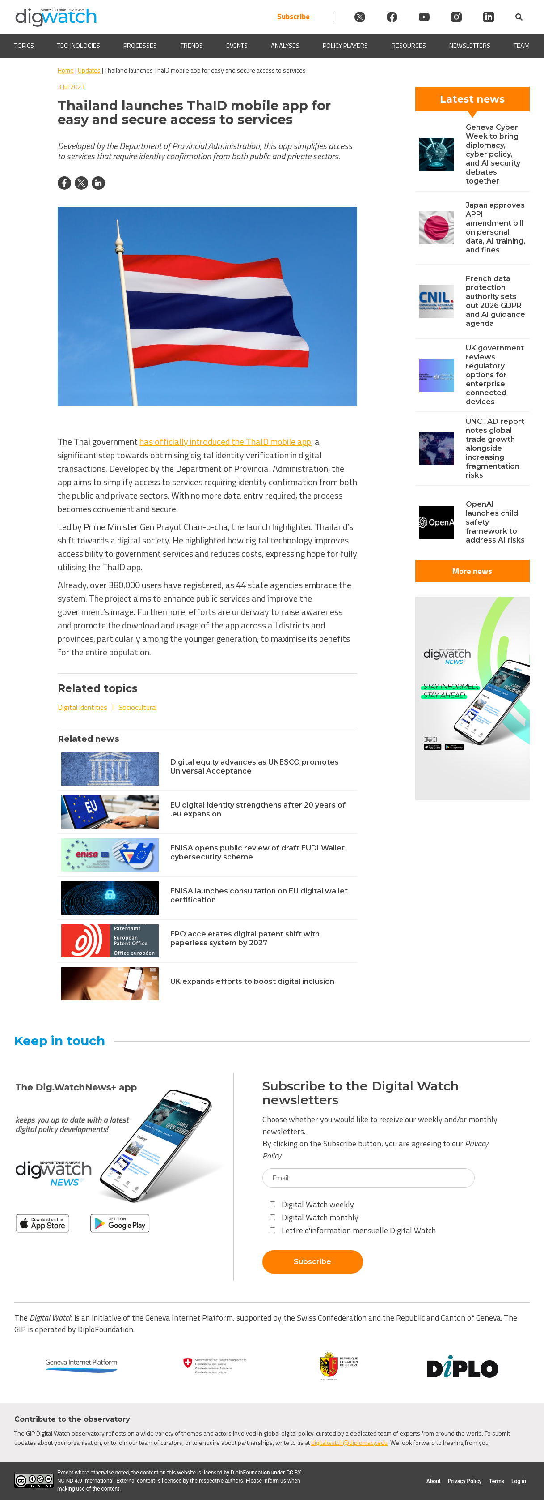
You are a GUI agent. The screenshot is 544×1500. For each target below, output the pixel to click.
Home (66, 70)
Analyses (285, 46)
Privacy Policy (464, 1481)
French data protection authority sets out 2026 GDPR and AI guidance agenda (495, 301)
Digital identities (82, 707)
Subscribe (293, 16)
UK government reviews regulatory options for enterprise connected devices (495, 375)
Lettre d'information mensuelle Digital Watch (353, 1230)
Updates (89, 70)
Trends (192, 46)
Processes (140, 46)
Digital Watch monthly (314, 1217)
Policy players (345, 46)
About (433, 1481)
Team (522, 46)
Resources (409, 46)
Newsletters (469, 46)
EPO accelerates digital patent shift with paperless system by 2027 (245, 938)
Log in (518, 1481)
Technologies (78, 46)
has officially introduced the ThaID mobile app (225, 442)
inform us (274, 1481)
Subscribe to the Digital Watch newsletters (360, 1093)
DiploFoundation (250, 1473)
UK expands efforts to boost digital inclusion (252, 981)
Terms (496, 1481)
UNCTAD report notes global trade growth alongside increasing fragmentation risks (495, 448)
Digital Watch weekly (312, 1204)
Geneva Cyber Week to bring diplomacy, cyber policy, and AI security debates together (493, 154)
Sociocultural (137, 707)
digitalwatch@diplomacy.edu (349, 1442)
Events (237, 46)
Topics (24, 46)
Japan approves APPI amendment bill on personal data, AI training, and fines (495, 227)
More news (472, 571)
